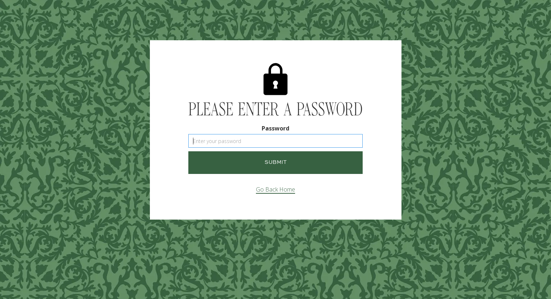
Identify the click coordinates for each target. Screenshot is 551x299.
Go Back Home (275, 189)
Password (275, 128)
